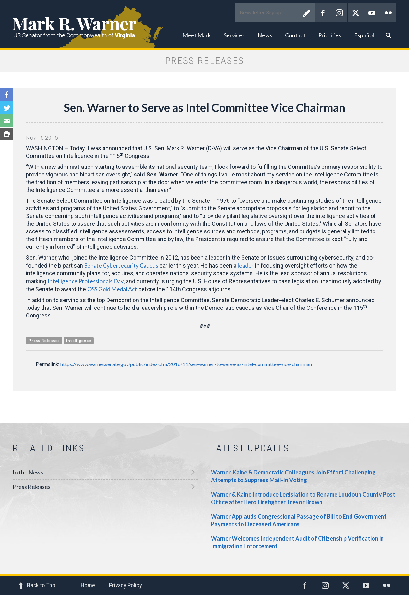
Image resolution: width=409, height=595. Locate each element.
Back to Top (41, 585)
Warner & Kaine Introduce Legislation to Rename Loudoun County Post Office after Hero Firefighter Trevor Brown (303, 498)
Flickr (388, 12)
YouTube (372, 12)
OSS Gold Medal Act (112, 289)
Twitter (356, 12)
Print (6, 134)
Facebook (323, 12)
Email (6, 120)
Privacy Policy (125, 585)
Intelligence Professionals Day (86, 281)
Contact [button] (295, 35)
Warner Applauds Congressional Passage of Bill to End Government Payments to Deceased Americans (299, 520)
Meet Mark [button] (196, 35)
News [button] (265, 35)
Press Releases (31, 486)
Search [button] (388, 35)
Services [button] (234, 35)
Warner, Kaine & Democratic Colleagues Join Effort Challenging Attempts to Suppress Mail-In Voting (293, 476)
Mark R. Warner (204, 24)
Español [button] (364, 35)
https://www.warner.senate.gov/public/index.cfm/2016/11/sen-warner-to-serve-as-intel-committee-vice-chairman (186, 364)
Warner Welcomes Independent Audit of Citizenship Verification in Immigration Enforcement (297, 542)
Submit (307, 12)
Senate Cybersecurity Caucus (121, 265)
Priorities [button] (329, 35)
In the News (28, 472)
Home (88, 585)
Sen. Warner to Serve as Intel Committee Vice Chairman (204, 107)
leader (246, 265)
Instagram (339, 12)
